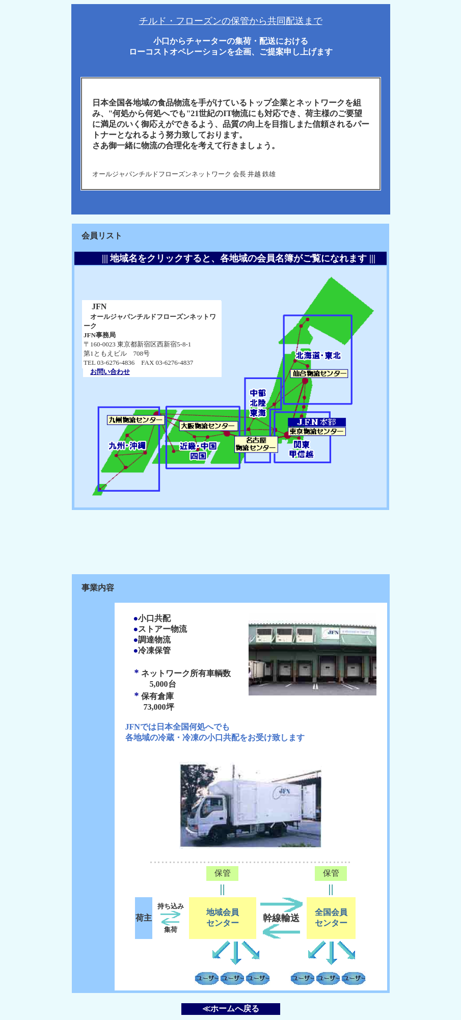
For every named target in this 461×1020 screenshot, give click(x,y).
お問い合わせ (110, 371)
